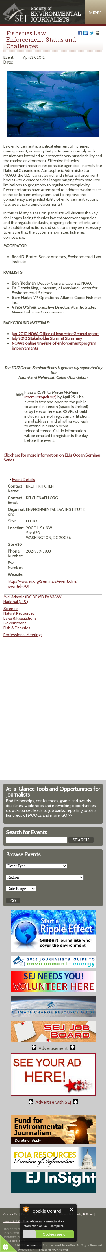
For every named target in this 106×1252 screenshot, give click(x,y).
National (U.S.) (15, 601)
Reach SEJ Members (16, 1221)
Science (10, 608)
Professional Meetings (22, 634)
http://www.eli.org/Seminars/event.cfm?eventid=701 (43, 584)
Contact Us (10, 1214)
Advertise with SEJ (53, 1102)
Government (14, 623)
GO (64, 815)
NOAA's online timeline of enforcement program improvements (54, 346)
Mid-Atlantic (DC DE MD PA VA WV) (33, 596)
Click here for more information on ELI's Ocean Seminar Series (51, 458)
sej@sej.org (18, 1240)
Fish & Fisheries (16, 627)
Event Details (23, 479)
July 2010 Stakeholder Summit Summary (47, 338)
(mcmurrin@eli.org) (40, 397)
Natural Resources (18, 613)
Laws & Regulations (20, 618)
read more (31, 1245)
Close (71, 1209)
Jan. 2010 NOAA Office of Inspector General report (55, 333)
